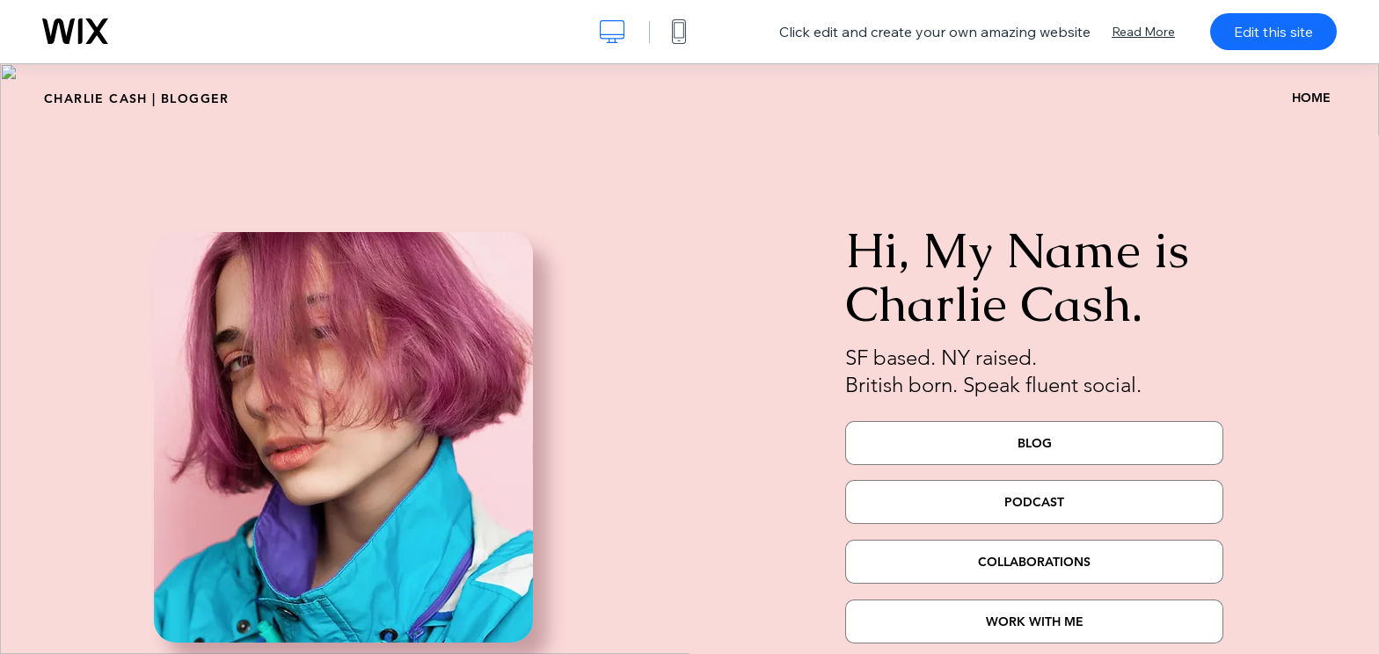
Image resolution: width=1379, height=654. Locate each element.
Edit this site (1273, 31)
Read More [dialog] (1143, 32)
